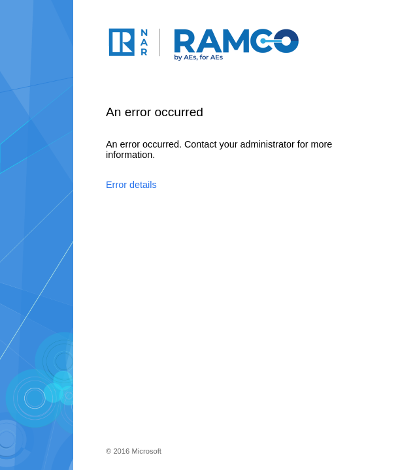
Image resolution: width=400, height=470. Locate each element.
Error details (131, 185)
